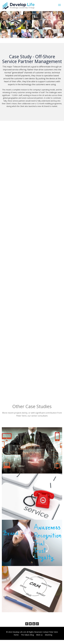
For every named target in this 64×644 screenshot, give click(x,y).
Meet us (39, 635)
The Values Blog (27, 635)
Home (16, 635)
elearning (48, 635)
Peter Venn (53, 632)
